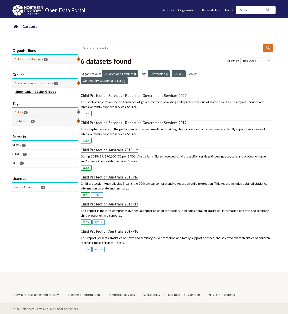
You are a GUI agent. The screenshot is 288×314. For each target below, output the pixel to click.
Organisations (188, 10)
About (229, 10)
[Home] (16, 26)
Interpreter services (121, 294)
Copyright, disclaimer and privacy (35, 294)
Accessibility (151, 294)
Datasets (167, 10)
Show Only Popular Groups (35, 91)
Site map (174, 294)
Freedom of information (83, 294)
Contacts (194, 294)
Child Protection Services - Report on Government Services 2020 (133, 95)
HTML (97, 194)
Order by (233, 60)
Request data (211, 10)
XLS (85, 194)
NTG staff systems (221, 294)
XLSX (86, 113)
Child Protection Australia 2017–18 (109, 231)
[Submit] (268, 48)
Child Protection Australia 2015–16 (109, 177)
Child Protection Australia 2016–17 (109, 204)
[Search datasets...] (172, 48)
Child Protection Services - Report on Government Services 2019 (133, 123)
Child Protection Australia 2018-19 (109, 150)
